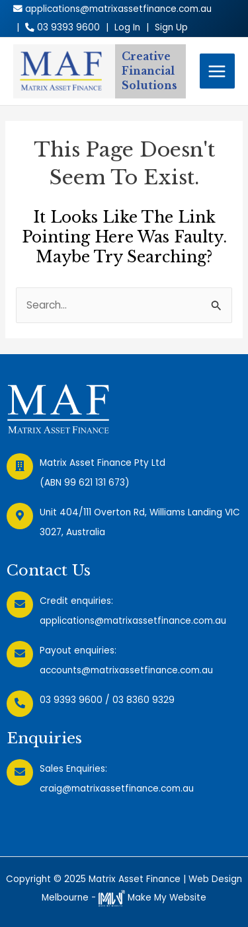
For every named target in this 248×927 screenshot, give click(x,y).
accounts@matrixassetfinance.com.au (126, 670)
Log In (127, 27)
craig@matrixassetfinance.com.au (117, 788)
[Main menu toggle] (217, 71)
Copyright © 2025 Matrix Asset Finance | (97, 879)
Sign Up (171, 27)
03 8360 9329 (143, 700)
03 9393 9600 (71, 700)
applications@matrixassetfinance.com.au (133, 620)
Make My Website (152, 897)
